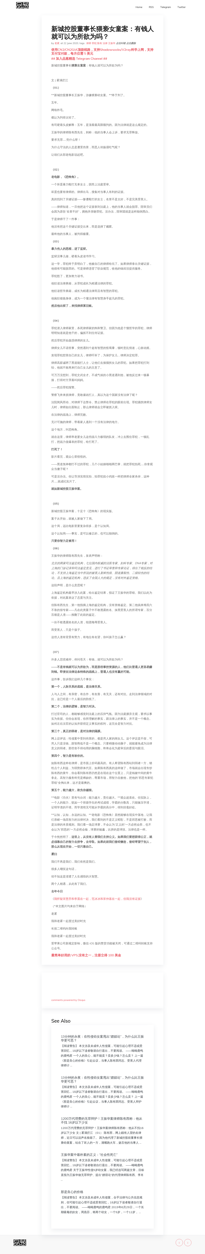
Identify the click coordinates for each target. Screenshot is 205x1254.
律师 (88, 43)
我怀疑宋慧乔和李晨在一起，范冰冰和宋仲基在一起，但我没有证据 (97, 899)
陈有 (99, 43)
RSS (151, 7)
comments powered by (68, 1000)
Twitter (181, 7)
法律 (105, 43)
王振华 (111, 43)
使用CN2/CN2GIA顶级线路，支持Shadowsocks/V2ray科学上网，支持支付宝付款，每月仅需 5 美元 (102, 51)
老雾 (57, 43)
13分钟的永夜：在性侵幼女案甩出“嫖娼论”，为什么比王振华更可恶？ (102, 1038)
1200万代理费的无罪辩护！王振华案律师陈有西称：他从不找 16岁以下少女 (101, 1120)
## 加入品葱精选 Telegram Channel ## (79, 59)
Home (138, 7)
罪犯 (94, 43)
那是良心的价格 (72, 1192)
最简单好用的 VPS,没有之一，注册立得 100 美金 (86, 955)
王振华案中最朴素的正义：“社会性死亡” (89, 1155)
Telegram (165, 7)
